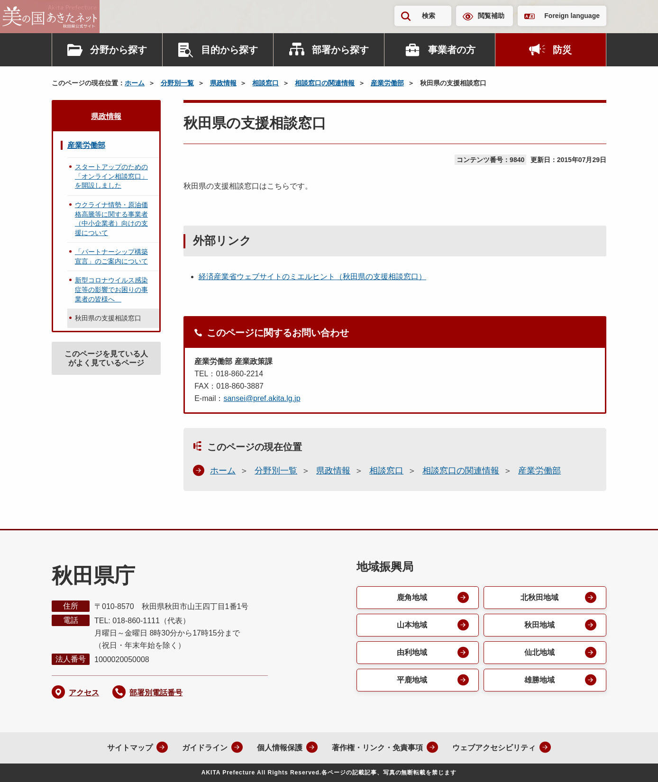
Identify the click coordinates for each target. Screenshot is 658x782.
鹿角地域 (412, 597)
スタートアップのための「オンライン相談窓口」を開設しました (111, 176)
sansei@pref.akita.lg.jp (261, 398)
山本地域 (412, 625)
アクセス (84, 693)
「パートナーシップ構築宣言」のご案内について (111, 256)
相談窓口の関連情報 (325, 83)
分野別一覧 (177, 83)
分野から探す (118, 50)
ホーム (135, 83)
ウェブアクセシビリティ (494, 748)
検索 (428, 15)
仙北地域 (539, 652)
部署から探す (340, 50)
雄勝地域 (539, 680)
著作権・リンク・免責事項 (377, 748)
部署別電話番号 (156, 693)
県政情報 (223, 83)
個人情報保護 (279, 748)
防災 (562, 50)
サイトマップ (130, 748)
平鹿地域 (412, 680)
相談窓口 (265, 83)
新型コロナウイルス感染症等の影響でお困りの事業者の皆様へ (111, 289)
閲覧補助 (491, 15)
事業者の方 (451, 50)
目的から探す (229, 50)
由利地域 (412, 652)
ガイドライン (205, 748)
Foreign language (572, 15)
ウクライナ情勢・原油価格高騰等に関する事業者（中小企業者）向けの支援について (111, 218)
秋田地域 (539, 625)
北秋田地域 (539, 597)
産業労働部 (387, 83)
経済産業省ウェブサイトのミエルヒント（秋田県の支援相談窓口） (312, 277)
